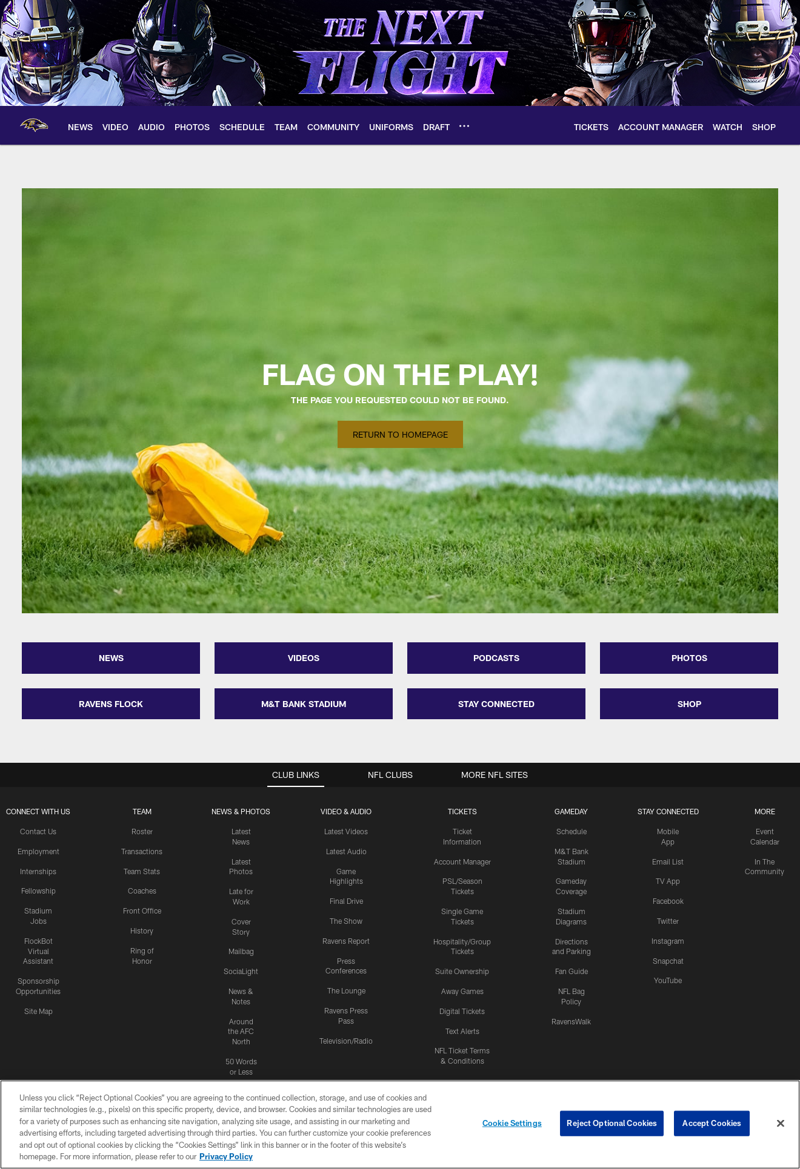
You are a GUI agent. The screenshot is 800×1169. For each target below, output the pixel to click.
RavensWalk (571, 1021)
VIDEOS (303, 658)
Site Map (38, 1011)
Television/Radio (346, 1040)
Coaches (142, 890)
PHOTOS (689, 658)
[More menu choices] (464, 126)
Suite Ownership (462, 971)
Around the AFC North (241, 1031)
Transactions (141, 851)
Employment (38, 851)
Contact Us (38, 831)
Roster (142, 831)
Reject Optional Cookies (612, 1123)
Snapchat (668, 961)
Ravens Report (346, 941)
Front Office (142, 910)
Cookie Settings (512, 1123)
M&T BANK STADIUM (303, 704)
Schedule (571, 831)
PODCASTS (496, 658)
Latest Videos (346, 831)
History (141, 930)
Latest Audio (346, 851)
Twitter (668, 921)
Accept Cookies (711, 1123)
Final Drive (346, 901)
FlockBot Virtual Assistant (38, 951)
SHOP (689, 704)
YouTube (668, 980)
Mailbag (241, 951)
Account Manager (462, 861)
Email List (668, 861)
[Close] (780, 1123)
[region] (400, 1124)
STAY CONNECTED (496, 704)
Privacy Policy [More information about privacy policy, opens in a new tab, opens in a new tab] (226, 1156)
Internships (38, 871)
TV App (668, 881)
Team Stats (142, 871)
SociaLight (241, 971)
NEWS (111, 658)
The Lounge (346, 990)
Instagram (668, 941)
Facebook (668, 901)
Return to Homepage (400, 434)
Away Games (462, 991)
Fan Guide (571, 971)
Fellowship (38, 890)
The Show (346, 921)
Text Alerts (462, 1031)
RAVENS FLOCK (111, 704)
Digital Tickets (462, 1011)
